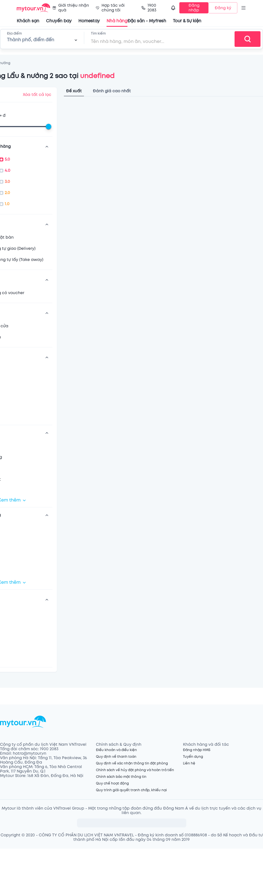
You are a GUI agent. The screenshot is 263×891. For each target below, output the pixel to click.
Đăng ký (223, 8)
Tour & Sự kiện (187, 21)
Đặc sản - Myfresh (146, 21)
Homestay (89, 21)
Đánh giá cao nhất (112, 91)
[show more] (46, 146)
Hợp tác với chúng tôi (110, 8)
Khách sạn (28, 21)
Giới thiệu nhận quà (70, 8)
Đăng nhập (194, 8)
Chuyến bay (59, 21)
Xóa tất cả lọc (37, 94)
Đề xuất (74, 91)
